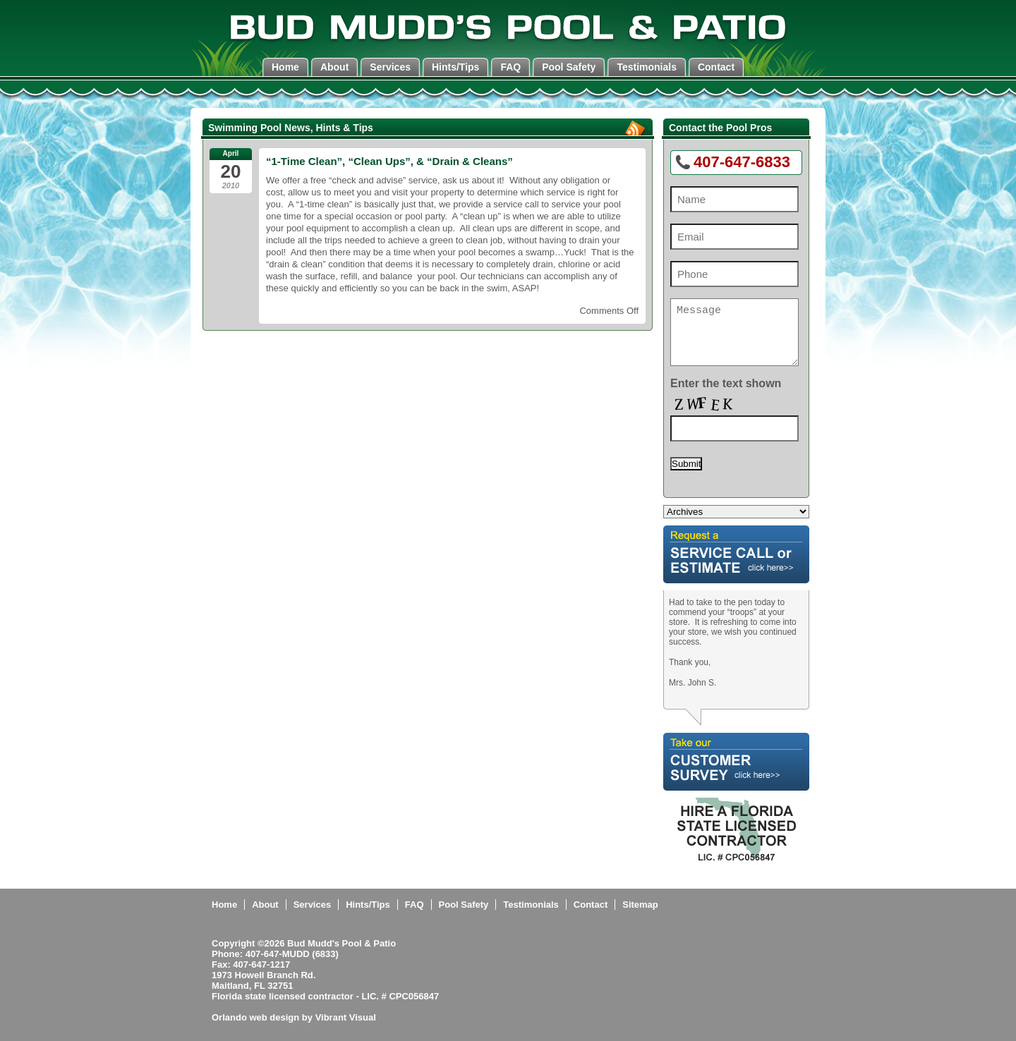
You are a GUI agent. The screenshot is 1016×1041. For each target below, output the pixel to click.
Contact (716, 67)
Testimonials (647, 67)
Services (390, 67)
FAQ (510, 67)
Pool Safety (568, 67)
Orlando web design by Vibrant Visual (294, 1017)
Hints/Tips (455, 67)
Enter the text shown (725, 383)
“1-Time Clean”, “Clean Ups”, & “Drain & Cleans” (389, 161)
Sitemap (640, 904)
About (334, 67)
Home (285, 67)
